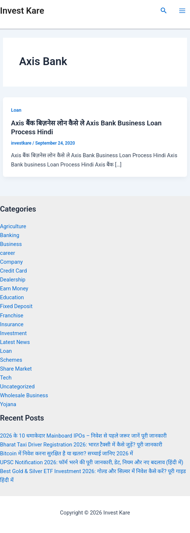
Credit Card (13, 270)
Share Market (16, 368)
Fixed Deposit (16, 306)
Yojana (8, 404)
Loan (16, 110)
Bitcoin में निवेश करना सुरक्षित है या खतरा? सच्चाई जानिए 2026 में (66, 453)
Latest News (15, 342)
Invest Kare (22, 11)
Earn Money (14, 288)
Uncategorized (17, 386)
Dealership (13, 279)
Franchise (11, 315)
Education (12, 297)
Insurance (12, 324)
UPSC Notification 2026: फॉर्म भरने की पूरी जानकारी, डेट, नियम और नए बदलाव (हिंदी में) (91, 462)
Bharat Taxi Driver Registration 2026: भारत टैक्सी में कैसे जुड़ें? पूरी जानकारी (81, 444)
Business (11, 244)
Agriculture (13, 226)
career (7, 253)
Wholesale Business (24, 395)
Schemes (11, 360)
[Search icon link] (163, 10)
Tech (5, 377)
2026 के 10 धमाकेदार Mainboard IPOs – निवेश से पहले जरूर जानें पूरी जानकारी (83, 435)
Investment (13, 333)
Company (11, 262)
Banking (9, 235)
